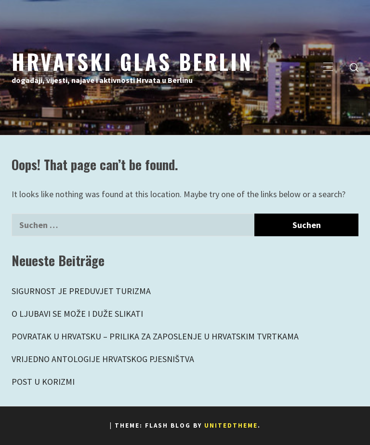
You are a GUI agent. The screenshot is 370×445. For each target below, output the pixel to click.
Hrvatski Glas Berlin (132, 61)
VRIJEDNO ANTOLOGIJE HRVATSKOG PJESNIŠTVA (103, 358)
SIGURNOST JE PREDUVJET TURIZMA (81, 291)
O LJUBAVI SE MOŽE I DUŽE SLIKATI (77, 313)
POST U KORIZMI (43, 381)
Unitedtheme (231, 425)
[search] (354, 67)
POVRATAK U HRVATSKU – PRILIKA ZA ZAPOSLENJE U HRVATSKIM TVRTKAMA (155, 336)
